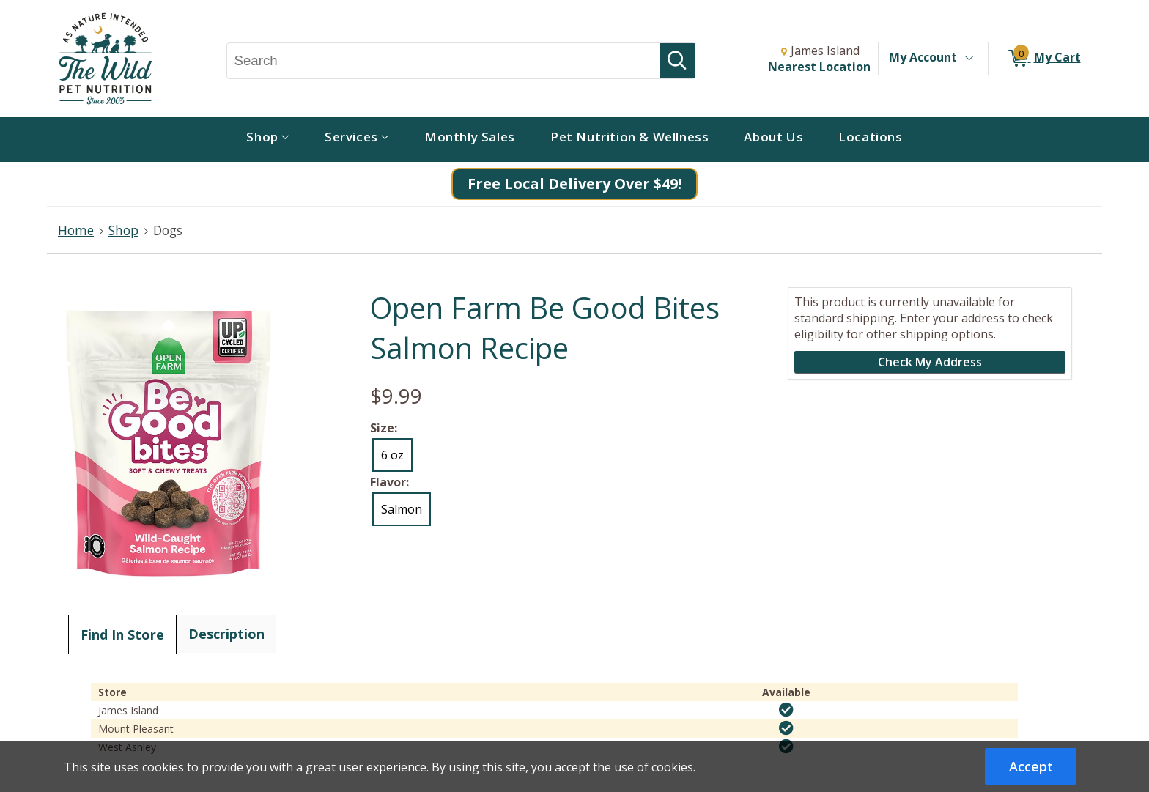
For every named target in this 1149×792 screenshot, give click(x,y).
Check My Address (930, 362)
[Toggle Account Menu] (969, 58)
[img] (786, 710)
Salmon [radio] (401, 509)
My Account (923, 57)
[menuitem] (267, 139)
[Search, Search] (443, 60)
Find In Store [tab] (122, 634)
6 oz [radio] (392, 455)
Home (76, 230)
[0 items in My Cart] (1043, 59)
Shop (123, 230)
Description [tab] (226, 634)
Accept (1031, 766)
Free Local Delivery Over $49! (574, 183)
